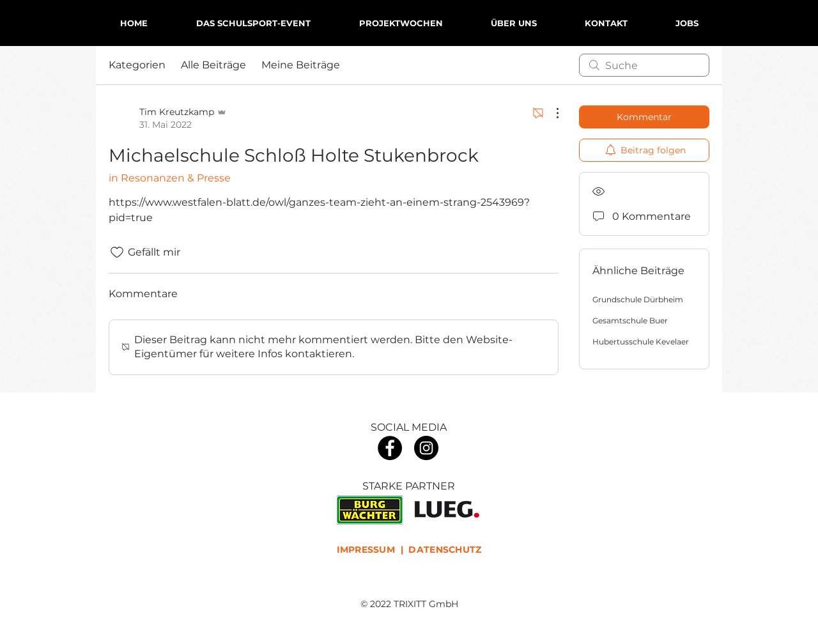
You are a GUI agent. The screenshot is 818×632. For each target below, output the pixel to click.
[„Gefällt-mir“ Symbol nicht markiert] (117, 252)
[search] (644, 65)
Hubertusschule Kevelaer (640, 341)
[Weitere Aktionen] (551, 113)
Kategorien (137, 65)
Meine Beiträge (300, 65)
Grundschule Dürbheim (637, 299)
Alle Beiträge (213, 65)
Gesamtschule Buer (630, 320)
